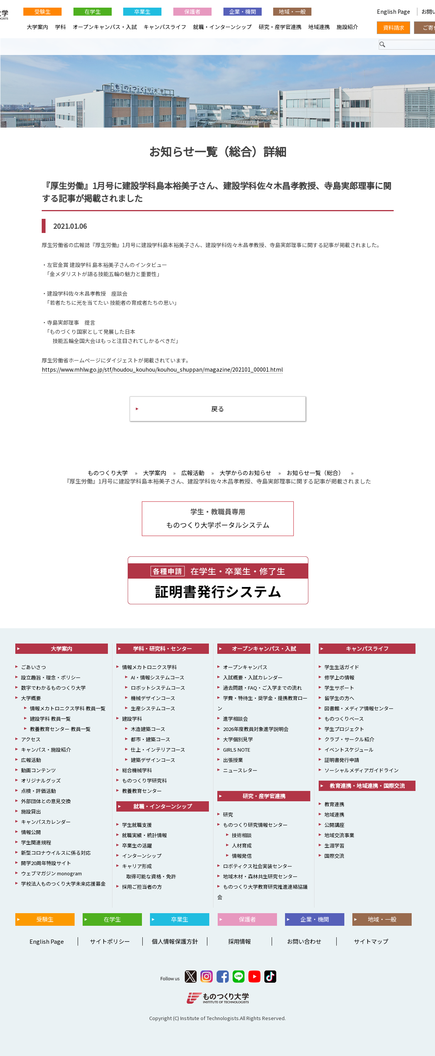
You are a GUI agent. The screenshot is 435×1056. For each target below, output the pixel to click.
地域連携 (319, 27)
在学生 (93, 11)
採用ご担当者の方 (142, 886)
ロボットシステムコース (158, 687)
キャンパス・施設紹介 (46, 749)
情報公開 (31, 832)
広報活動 (31, 759)
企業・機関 (242, 11)
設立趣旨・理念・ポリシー (51, 677)
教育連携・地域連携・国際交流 (367, 785)
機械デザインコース (153, 698)
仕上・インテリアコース (158, 749)
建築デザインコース (153, 759)
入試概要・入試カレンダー (253, 677)
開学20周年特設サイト (46, 863)
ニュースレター (240, 770)
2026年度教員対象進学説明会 (255, 729)
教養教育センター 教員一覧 (60, 729)
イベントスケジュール (349, 749)
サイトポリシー (110, 941)
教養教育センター (142, 790)
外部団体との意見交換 (46, 801)
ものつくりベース (344, 718)
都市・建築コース (150, 739)
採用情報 (239, 941)
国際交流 (334, 855)
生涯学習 (334, 845)
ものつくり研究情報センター (255, 824)
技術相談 (242, 835)
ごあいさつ (33, 667)
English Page (394, 11)
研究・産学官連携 (280, 27)
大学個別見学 (238, 739)
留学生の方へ (339, 698)
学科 (60, 27)
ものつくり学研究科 (144, 780)
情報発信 (242, 855)
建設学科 (132, 718)
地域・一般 (292, 11)
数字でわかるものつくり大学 (53, 687)
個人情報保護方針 (175, 941)
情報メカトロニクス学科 (149, 667)
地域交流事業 (339, 835)
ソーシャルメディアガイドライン (361, 770)
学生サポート (339, 687)
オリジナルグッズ (41, 780)
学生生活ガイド (341, 667)
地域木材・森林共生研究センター (260, 876)
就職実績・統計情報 (144, 835)
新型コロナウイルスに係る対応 (56, 852)
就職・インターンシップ (222, 27)
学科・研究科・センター (162, 648)
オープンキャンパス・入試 (105, 27)
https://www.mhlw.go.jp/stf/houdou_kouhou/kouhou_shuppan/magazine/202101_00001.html (162, 369)
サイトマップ (371, 941)
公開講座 (334, 824)
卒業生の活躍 (137, 845)
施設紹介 (347, 27)
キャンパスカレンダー (46, 821)
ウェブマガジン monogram (51, 873)
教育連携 (334, 804)
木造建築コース (148, 729)
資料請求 (393, 27)
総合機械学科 (137, 770)
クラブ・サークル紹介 (349, 739)
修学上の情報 (339, 677)
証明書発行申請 (341, 759)
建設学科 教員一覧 (50, 718)
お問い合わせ (304, 941)
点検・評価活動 (38, 790)
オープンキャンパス (245, 667)
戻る (217, 408)
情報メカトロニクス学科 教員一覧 (68, 708)
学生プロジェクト (344, 729)
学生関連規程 (36, 842)
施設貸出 (31, 811)
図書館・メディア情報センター (359, 708)
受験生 (42, 11)
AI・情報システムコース (157, 677)
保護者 (192, 11)
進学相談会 (235, 718)
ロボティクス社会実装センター (257, 866)
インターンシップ (141, 855)
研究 (228, 814)
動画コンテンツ (38, 770)
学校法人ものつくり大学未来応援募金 (63, 883)
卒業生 (142, 11)
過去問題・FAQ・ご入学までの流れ (262, 687)
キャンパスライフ (164, 27)
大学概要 (31, 698)
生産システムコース (153, 708)
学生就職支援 (137, 824)
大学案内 (37, 27)
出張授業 (233, 759)
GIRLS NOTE (236, 749)
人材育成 (242, 845)
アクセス (31, 739)
